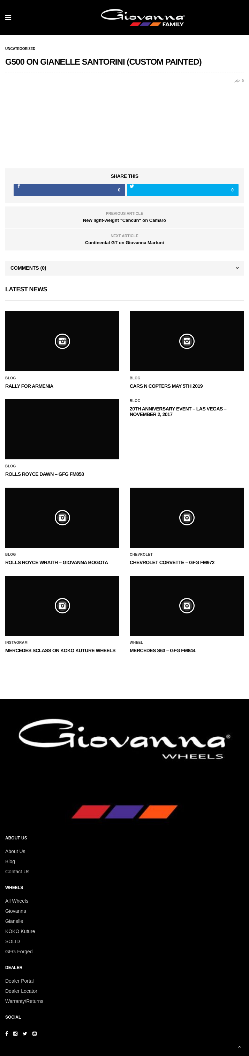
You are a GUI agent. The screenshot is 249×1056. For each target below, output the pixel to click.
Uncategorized (20, 49)
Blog (10, 378)
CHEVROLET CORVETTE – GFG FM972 (172, 562)
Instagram (16, 642)
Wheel (136, 642)
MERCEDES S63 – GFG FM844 (162, 650)
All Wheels (16, 901)
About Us (15, 851)
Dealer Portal (19, 981)
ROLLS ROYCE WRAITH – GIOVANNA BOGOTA (56, 562)
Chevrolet (141, 554)
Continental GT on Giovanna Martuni (124, 242)
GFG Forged (19, 951)
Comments (28, 268)
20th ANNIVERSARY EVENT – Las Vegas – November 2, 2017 (178, 411)
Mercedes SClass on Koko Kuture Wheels (60, 650)
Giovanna (15, 911)
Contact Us (17, 871)
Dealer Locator (21, 991)
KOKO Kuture (20, 931)
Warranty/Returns (24, 1001)
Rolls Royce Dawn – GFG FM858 (44, 474)
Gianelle (14, 921)
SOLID (12, 941)
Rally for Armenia (29, 386)
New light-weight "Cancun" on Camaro (124, 220)
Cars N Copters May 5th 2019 (166, 386)
